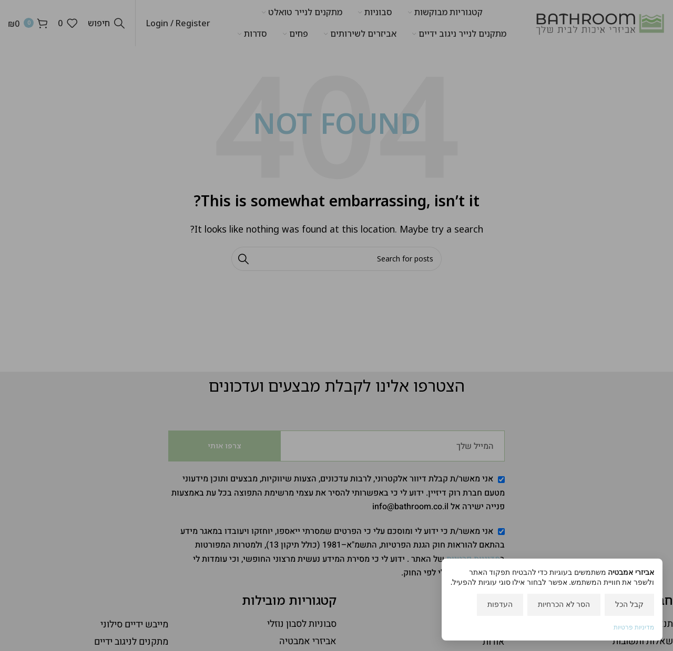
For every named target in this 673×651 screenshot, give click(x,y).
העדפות (500, 604)
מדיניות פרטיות (634, 627)
